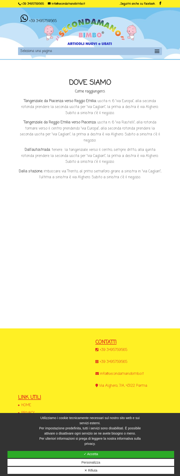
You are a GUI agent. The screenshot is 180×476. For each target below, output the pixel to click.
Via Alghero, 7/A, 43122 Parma (123, 385)
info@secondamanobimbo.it (122, 373)
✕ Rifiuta (91, 470)
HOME (26, 405)
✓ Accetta (91, 454)
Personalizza (90, 462)
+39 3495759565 (32, 4)
